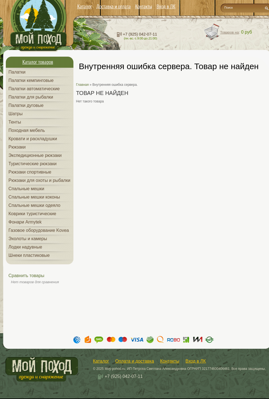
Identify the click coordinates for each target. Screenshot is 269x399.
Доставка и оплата (113, 6)
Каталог (84, 6)
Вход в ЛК (166, 6)
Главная (82, 85)
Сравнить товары (26, 275)
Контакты (143, 6)
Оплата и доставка (134, 361)
